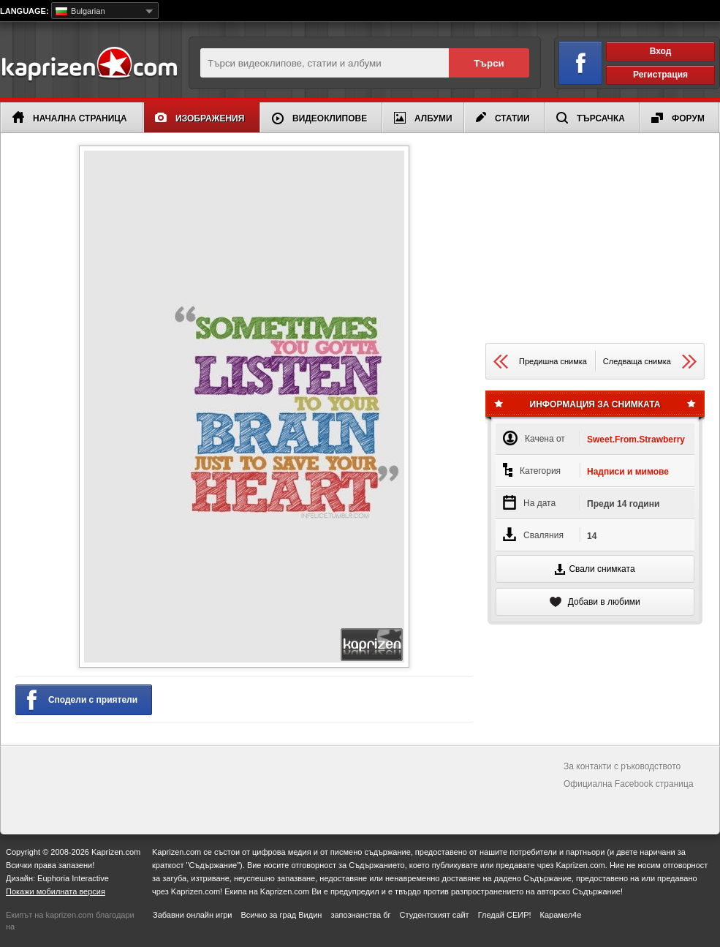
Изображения (199, 118)
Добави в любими (595, 602)
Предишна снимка (540, 362)
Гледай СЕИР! (504, 914)
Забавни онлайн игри (192, 914)
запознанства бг (360, 914)
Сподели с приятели (82, 701)
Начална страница (69, 117)
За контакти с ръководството (622, 766)
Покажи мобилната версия (55, 891)
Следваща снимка (650, 362)
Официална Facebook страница (629, 784)
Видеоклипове (319, 118)
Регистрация (660, 74)
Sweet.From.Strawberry (636, 439)
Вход (661, 51)
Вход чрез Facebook (572, 60)
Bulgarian (80, 11)
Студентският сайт (434, 914)
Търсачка (590, 118)
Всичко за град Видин (281, 914)
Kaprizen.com (89, 64)
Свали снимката (594, 569)
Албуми (423, 118)
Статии (503, 118)
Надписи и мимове (628, 472)
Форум (678, 118)
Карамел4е (561, 914)
